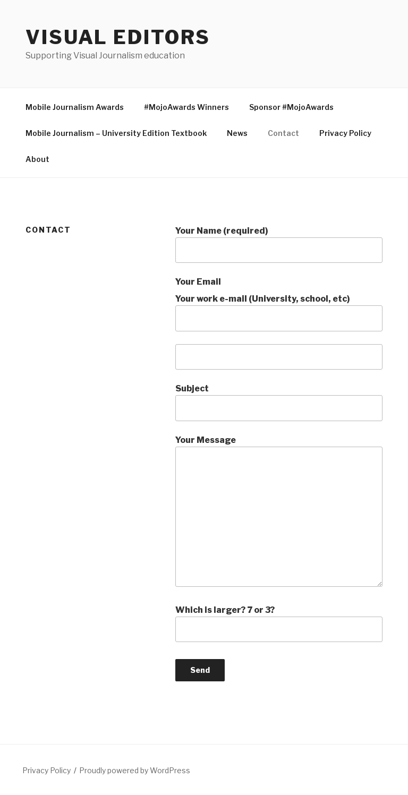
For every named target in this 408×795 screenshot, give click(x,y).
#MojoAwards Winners (186, 107)
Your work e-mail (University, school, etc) (278, 312)
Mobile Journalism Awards (75, 107)
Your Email (198, 282)
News (237, 133)
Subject (278, 402)
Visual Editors (118, 37)
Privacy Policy (345, 133)
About (37, 159)
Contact (283, 133)
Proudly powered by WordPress (134, 770)
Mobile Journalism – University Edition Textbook (116, 133)
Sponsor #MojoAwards (291, 107)
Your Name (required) (278, 244)
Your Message (278, 511)
